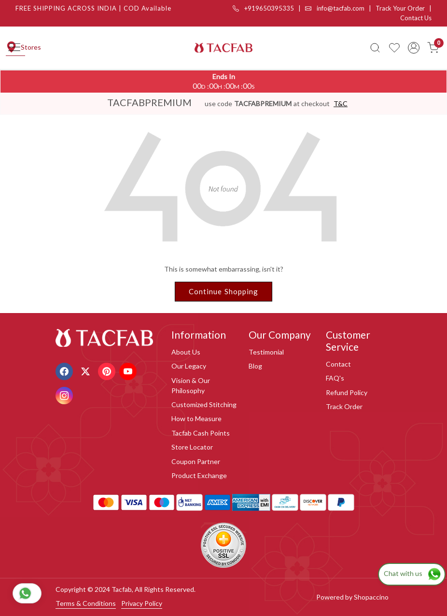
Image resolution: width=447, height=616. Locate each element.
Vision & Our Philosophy (190, 385)
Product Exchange (199, 475)
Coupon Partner (195, 461)
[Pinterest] (108, 370)
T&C (341, 103)
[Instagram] (65, 394)
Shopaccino (371, 597)
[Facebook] (65, 370)
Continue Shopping (224, 291)
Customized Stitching (204, 404)
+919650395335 (263, 8)
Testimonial (266, 352)
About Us (185, 352)
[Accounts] (413, 48)
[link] (375, 48)
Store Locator (192, 447)
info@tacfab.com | (340, 8)
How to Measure (196, 418)
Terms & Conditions (86, 603)
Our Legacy (188, 366)
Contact (338, 364)
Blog (255, 366)
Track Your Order (400, 8)
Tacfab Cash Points (200, 433)
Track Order (344, 406)
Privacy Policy (141, 603)
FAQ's (335, 378)
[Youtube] (129, 370)
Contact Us (416, 18)
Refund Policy (346, 392)
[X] (87, 370)
